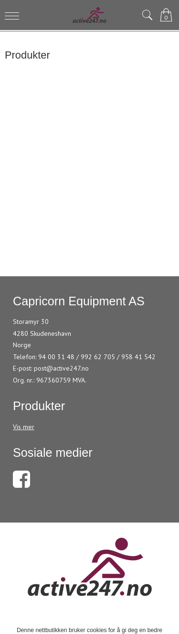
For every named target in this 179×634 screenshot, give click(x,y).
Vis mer (23, 427)
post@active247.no (61, 368)
